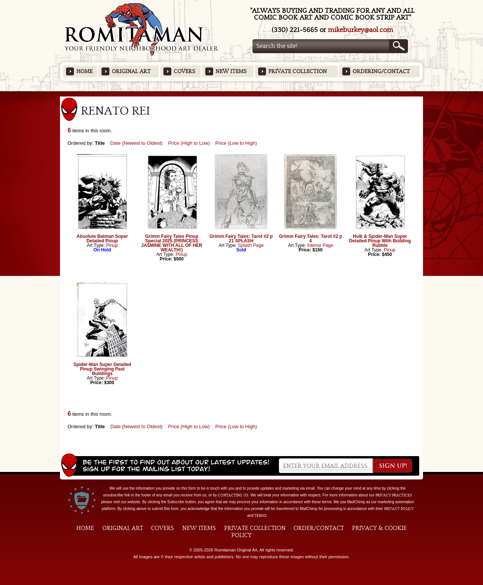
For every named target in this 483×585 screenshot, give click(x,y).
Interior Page (320, 245)
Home (84, 71)
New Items (230, 71)
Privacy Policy (399, 509)
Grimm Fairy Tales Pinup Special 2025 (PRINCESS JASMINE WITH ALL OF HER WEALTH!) (171, 243)
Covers (184, 71)
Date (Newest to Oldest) (136, 143)
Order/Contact (319, 528)
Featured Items (242, 93)
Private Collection (297, 71)
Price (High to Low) (189, 143)
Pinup (112, 245)
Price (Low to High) (236, 143)
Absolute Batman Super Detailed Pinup (102, 238)
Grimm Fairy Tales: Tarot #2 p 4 (310, 238)
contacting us (233, 495)
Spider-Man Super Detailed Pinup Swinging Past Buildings (102, 369)
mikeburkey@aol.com (360, 30)
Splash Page (251, 245)
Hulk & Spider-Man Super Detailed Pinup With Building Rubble (380, 241)
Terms (260, 515)
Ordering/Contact (381, 71)
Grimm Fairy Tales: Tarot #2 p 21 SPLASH (241, 238)
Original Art (131, 71)
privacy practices (393, 495)
